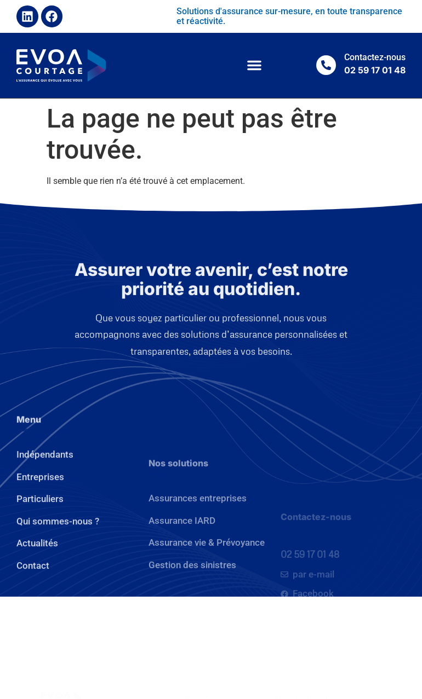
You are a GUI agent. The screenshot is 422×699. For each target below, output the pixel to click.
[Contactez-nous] (326, 65)
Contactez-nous (375, 57)
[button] (254, 65)
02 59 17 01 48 (310, 588)
